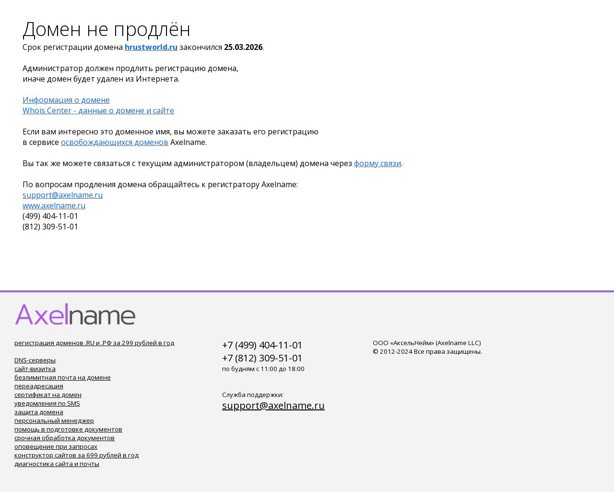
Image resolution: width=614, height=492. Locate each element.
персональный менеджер (54, 420)
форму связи (377, 163)
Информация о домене (66, 100)
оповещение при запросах (55, 446)
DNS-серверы (35, 360)
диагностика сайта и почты (56, 463)
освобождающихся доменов (114, 142)
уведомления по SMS (47, 403)
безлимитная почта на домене (62, 377)
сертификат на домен (48, 394)
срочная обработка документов (64, 437)
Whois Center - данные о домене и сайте (98, 110)
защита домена (38, 412)
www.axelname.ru (54, 205)
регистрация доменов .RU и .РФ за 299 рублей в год (94, 342)
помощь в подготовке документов (68, 429)
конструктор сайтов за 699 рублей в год (76, 455)
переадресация (38, 386)
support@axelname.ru (63, 195)
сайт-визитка (35, 368)
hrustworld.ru (151, 47)
